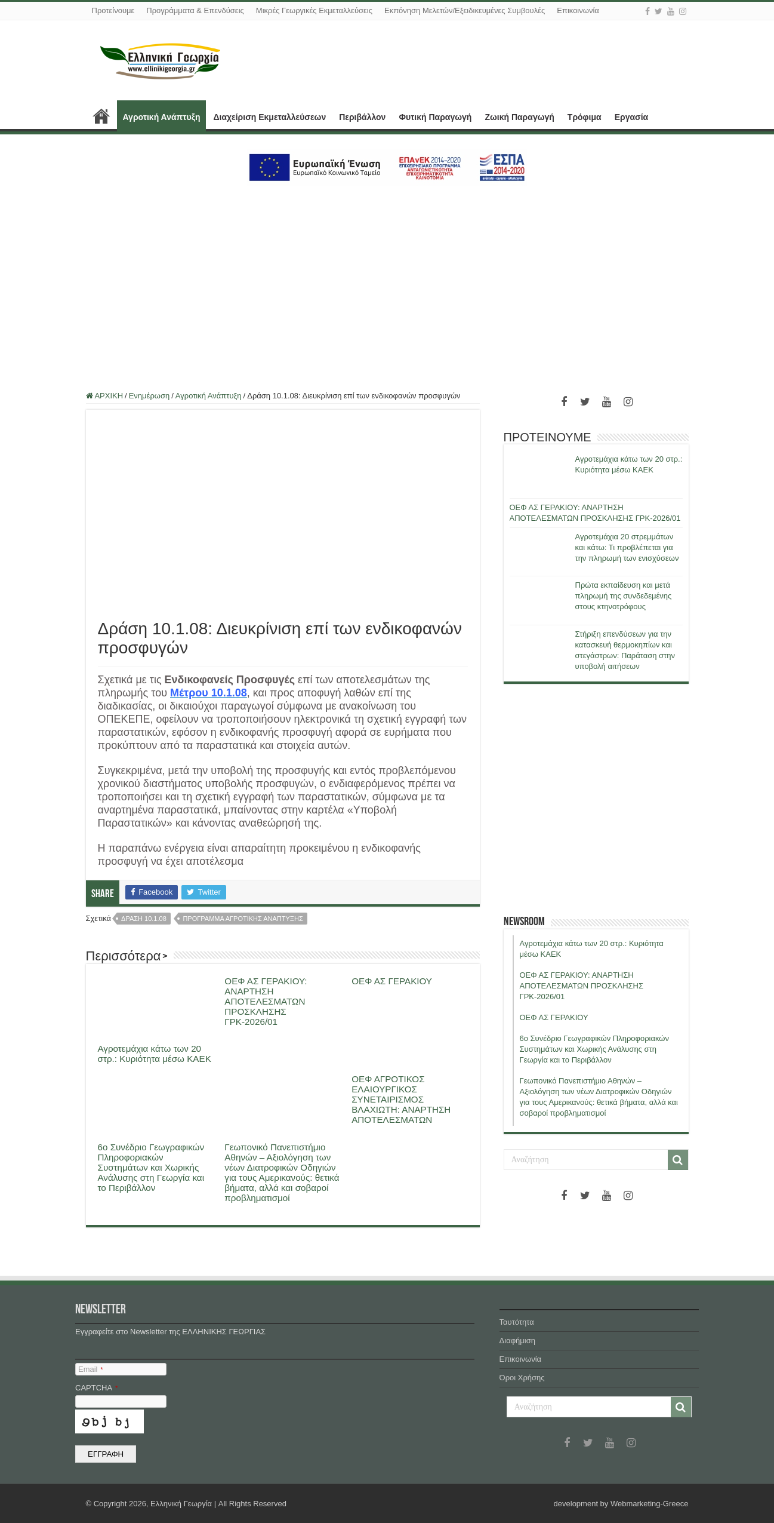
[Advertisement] (387, 281)
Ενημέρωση (149, 395)
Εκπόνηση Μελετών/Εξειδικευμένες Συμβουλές (464, 10)
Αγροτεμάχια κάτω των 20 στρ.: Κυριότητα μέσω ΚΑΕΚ (154, 1053)
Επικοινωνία (578, 10)
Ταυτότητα (516, 1322)
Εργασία (631, 117)
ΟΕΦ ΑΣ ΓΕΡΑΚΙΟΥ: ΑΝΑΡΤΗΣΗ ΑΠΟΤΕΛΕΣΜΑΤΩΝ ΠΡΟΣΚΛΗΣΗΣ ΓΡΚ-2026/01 (265, 1001)
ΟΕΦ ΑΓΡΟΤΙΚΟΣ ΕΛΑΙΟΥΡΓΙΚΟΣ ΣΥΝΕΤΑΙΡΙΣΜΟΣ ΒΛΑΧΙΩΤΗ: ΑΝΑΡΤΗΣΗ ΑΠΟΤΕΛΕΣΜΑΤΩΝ (401, 1099)
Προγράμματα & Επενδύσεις (195, 10)
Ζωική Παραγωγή (519, 117)
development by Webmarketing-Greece (621, 1503)
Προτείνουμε (113, 10)
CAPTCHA (96, 1387)
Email (90, 1369)
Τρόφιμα (585, 117)
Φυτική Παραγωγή (435, 117)
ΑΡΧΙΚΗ (101, 115)
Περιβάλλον (362, 117)
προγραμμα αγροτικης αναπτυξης (243, 918)
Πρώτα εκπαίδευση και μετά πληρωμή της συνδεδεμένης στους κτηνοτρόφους (623, 596)
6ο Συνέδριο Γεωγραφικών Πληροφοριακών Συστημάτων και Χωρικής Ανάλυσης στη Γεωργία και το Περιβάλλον (151, 1167)
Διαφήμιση (517, 1340)
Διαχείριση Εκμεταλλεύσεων (269, 117)
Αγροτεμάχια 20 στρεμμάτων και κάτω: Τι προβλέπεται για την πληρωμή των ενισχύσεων (627, 547)
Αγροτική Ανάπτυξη (162, 117)
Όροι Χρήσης (522, 1377)
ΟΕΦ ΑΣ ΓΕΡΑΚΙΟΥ (391, 981)
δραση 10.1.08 (143, 918)
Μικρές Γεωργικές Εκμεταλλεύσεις (314, 10)
